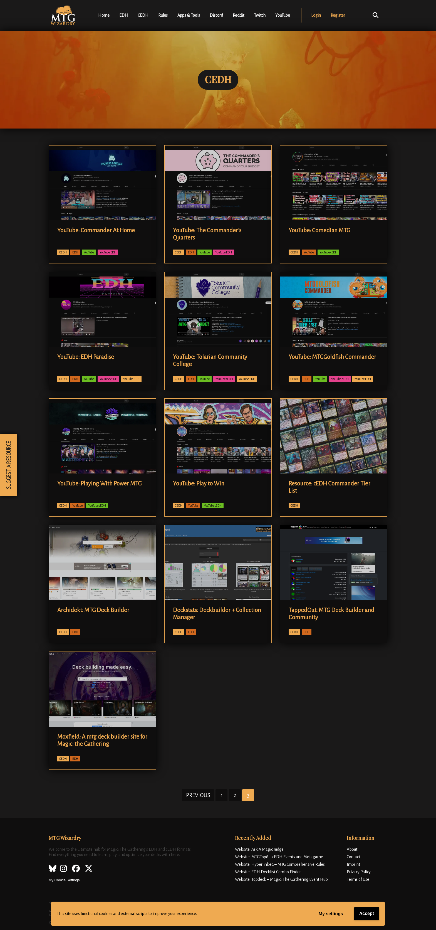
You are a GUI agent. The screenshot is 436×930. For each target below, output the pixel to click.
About (352, 849)
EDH (123, 15)
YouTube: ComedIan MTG (319, 230)
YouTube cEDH (328, 252)
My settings (331, 913)
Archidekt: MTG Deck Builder (93, 610)
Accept (366, 913)
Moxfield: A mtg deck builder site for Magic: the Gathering (102, 740)
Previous (198, 795)
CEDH (143, 15)
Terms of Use (358, 879)
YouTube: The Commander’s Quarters (207, 234)
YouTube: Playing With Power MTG (99, 483)
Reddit (238, 15)
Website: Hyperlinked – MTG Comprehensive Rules (280, 864)
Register (338, 15)
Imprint (353, 864)
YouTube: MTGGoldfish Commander (332, 357)
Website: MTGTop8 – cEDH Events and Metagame (279, 857)
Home (104, 15)
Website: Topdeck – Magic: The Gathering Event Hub (281, 879)
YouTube (282, 15)
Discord (216, 15)
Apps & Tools (188, 15)
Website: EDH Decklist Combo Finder (268, 872)
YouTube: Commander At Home (96, 230)
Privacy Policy (359, 872)
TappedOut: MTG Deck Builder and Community (331, 613)
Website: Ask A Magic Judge (259, 849)
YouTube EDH (108, 252)
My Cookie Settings (64, 880)
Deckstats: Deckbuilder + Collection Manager (217, 613)
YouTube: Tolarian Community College (210, 360)
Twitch (260, 15)
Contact (353, 857)
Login (316, 15)
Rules (163, 15)
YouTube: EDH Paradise (85, 357)
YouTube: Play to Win (198, 483)
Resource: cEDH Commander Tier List (329, 487)
